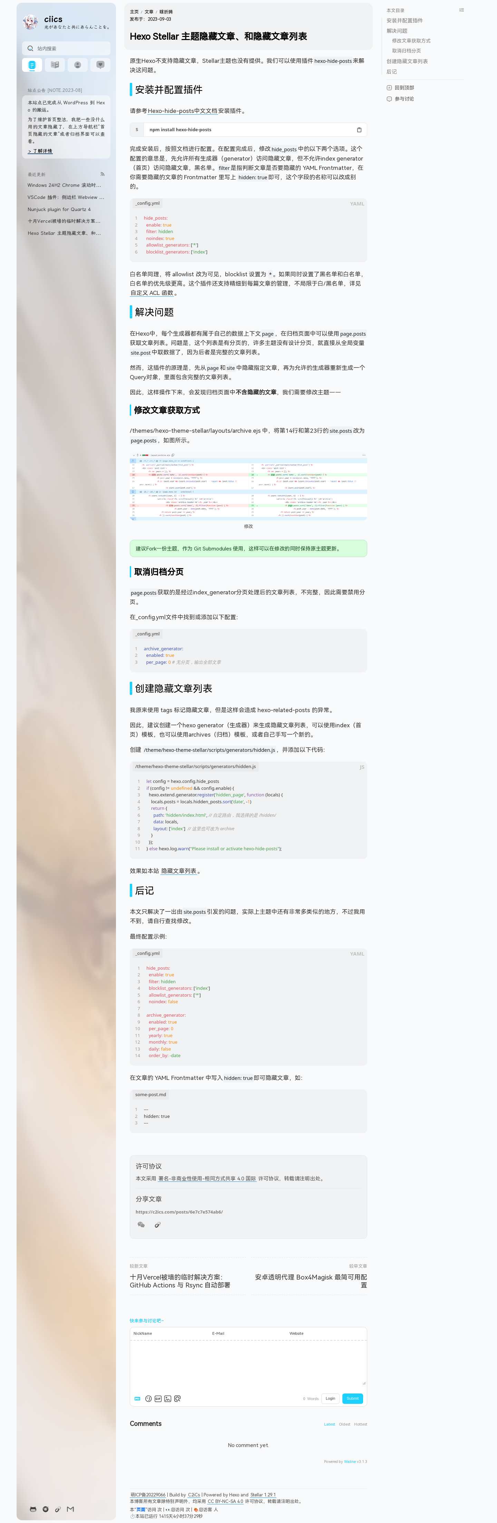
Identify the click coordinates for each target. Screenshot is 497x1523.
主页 (134, 12)
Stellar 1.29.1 (263, 1495)
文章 (149, 12)
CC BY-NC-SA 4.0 (225, 1501)
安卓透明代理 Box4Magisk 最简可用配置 (311, 1281)
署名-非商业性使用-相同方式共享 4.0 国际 (207, 1178)
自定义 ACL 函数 (151, 293)
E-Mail (218, 1333)
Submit (353, 1398)
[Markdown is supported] (139, 1399)
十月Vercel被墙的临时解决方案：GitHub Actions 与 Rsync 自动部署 (180, 1281)
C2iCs (194, 1495)
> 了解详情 (40, 151)
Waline (350, 1461)
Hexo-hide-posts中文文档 (182, 111)
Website (296, 1333)
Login (330, 1398)
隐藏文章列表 (178, 871)
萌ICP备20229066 (147, 1495)
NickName (143, 1333)
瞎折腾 (166, 12)
